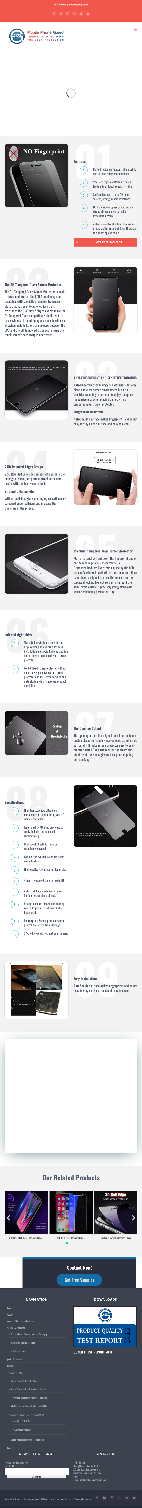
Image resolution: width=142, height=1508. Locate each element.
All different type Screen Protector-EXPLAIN (29, 1406)
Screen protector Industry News (24, 1381)
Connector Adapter (23, 1429)
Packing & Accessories (16, 1327)
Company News (17, 1372)
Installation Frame (18, 1351)
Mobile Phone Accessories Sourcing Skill (27, 1439)
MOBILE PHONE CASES (24, 1421)
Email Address (11, 1466)
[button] (67, 1242)
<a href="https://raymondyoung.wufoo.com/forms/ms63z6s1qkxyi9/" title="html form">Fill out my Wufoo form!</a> (71, 1093)
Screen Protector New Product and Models (28, 1389)
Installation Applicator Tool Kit (23, 1342)
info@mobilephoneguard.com (78, 4)
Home (9, 1308)
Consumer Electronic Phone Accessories (27, 1414)
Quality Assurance (14, 1359)
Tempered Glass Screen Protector (20, 1321)
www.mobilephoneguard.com (27, 1499)
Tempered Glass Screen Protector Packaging (29, 1334)
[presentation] (8, 1218)
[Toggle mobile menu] (135, 30)
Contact (10, 1448)
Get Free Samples (79, 1280)
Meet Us (10, 1314)
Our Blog (10, 1365)
